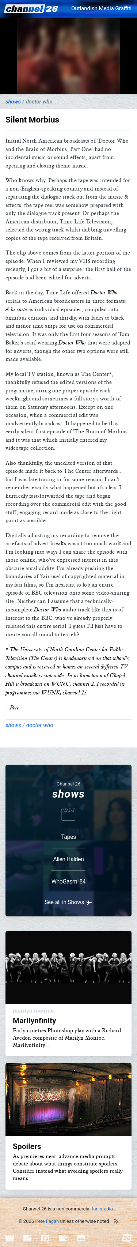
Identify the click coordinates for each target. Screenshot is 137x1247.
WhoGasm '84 (68, 881)
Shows (13, 101)
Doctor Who (39, 101)
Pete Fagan (47, 1221)
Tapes (68, 836)
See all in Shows (68, 902)
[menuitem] (14, 1238)
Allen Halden (68, 859)
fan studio (102, 1209)
